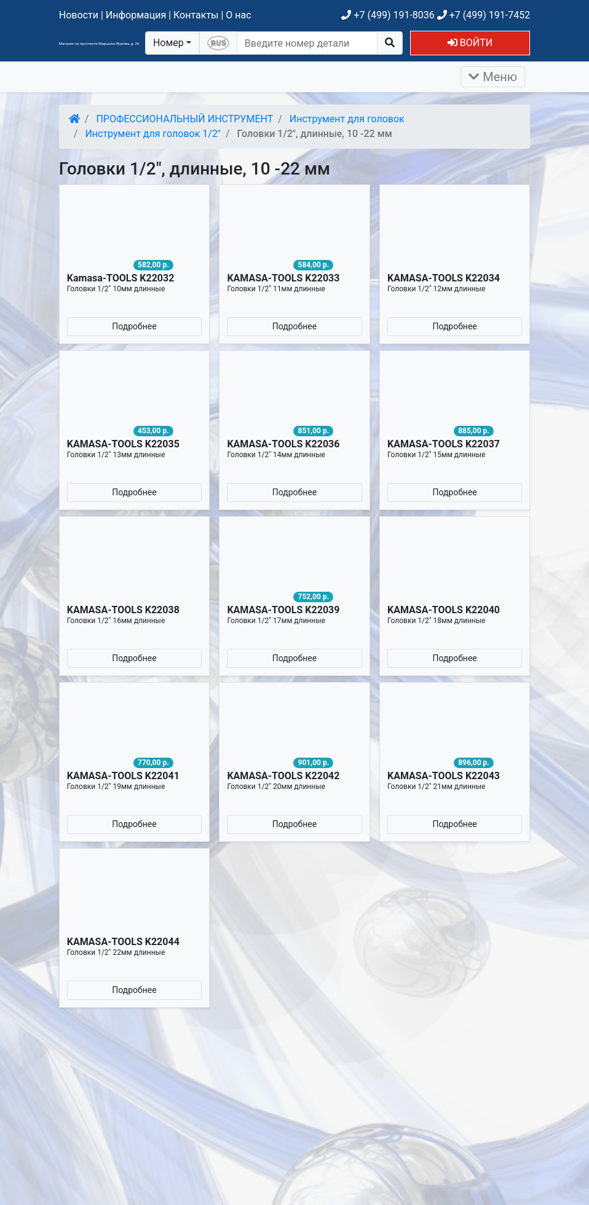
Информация (136, 15)
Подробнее (134, 326)
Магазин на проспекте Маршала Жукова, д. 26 (99, 43)
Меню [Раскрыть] (492, 76)
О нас (238, 15)
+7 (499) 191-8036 (387, 15)
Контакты (195, 15)
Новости (78, 15)
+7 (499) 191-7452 (483, 15)
